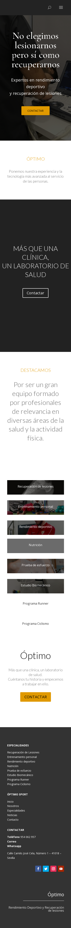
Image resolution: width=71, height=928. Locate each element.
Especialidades (16, 810)
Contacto (13, 819)
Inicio (10, 801)
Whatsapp (14, 846)
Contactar (35, 292)
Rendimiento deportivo (21, 761)
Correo (11, 841)
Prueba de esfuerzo (19, 770)
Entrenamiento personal (22, 757)
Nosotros (13, 806)
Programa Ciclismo (18, 784)
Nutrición (12, 766)
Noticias (12, 815)
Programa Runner (18, 779)
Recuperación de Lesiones (23, 752)
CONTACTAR (35, 110)
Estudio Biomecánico (20, 775)
